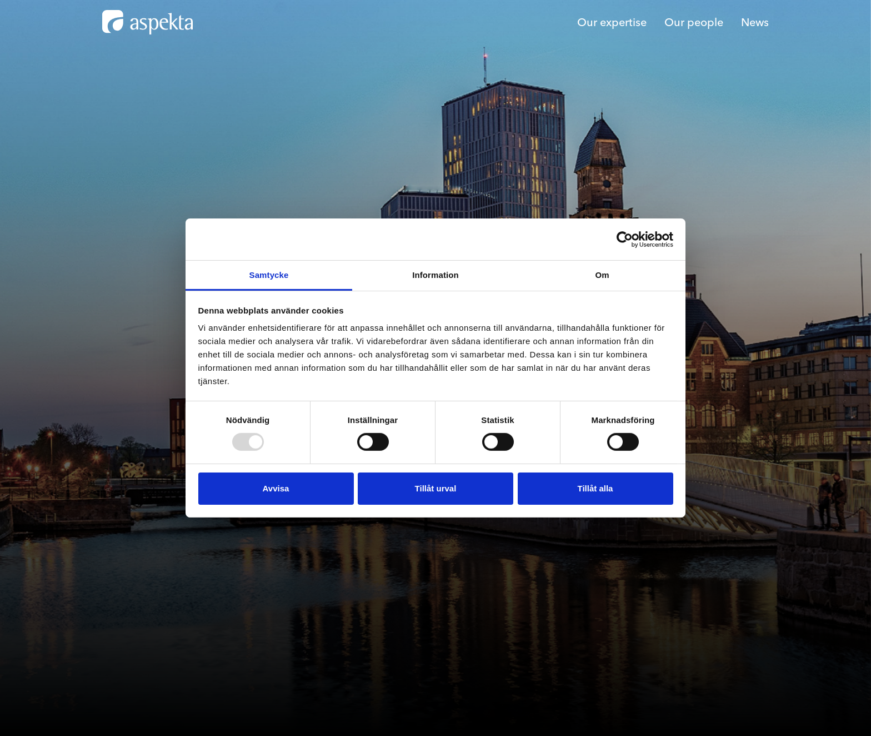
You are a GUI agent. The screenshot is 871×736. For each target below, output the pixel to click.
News (755, 22)
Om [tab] (602, 275)
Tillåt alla (595, 488)
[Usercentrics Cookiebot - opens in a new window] (624, 239)
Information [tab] (435, 275)
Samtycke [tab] (269, 275)
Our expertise (612, 22)
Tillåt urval (436, 488)
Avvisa (276, 488)
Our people (693, 22)
